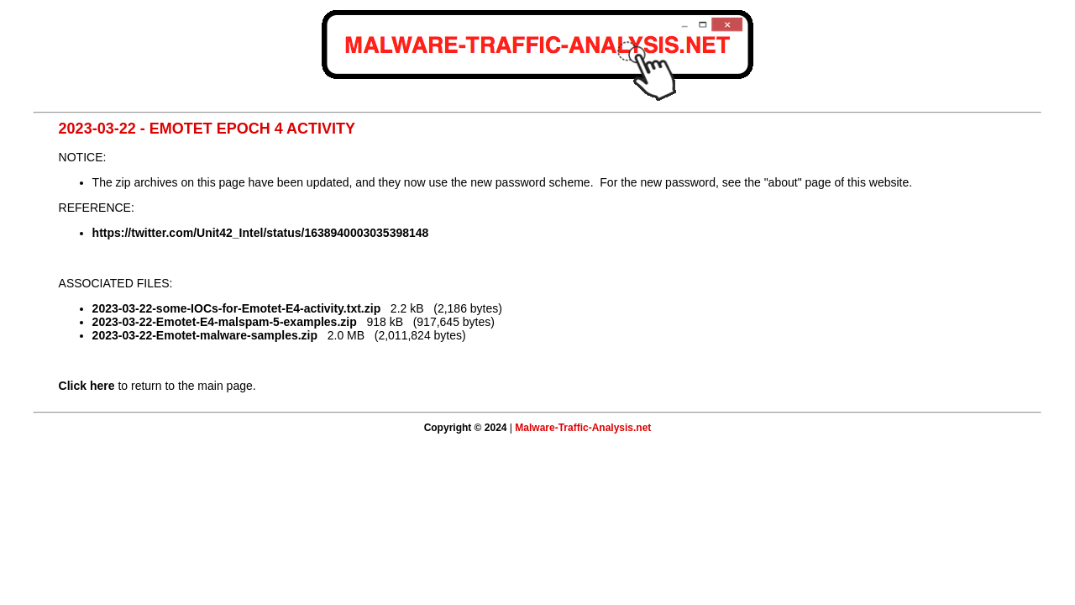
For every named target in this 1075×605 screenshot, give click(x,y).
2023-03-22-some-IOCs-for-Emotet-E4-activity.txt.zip (236, 308)
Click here (87, 385)
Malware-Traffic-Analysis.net (583, 428)
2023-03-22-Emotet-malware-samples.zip (204, 335)
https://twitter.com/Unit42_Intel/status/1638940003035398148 (260, 232)
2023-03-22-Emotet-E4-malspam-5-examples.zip (224, 322)
